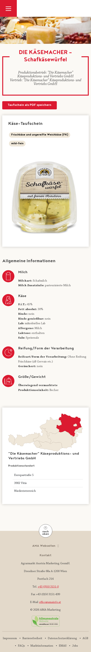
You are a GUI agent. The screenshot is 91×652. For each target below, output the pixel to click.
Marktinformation (41, 645)
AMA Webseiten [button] (44, 546)
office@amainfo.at (50, 602)
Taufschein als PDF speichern (29, 105)
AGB (85, 638)
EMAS (63, 645)
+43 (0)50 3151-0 (48, 586)
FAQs (21, 645)
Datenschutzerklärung (62, 638)
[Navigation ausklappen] (8, 8)
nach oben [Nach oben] (45, 531)
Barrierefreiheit (32, 638)
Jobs (75, 645)
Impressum (10, 638)
